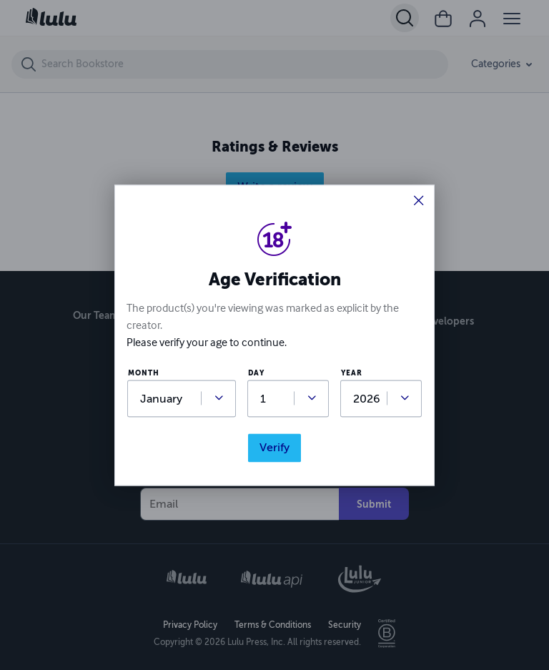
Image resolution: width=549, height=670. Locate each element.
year (351, 374)
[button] (419, 202)
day (256, 374)
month (143, 374)
